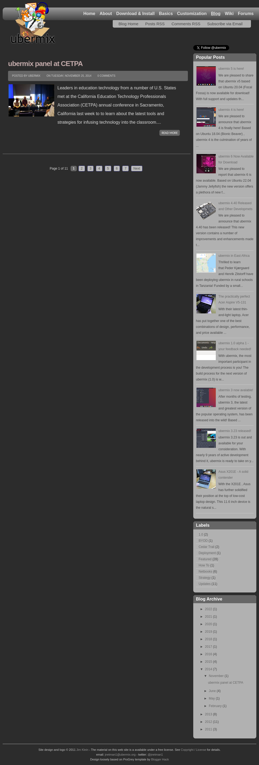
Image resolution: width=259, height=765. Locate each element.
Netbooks (205, 571)
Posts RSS (155, 23)
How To (204, 565)
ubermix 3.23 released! (234, 431)
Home (89, 13)
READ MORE (170, 133)
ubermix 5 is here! (231, 69)
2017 (209, 647)
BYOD (203, 541)
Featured (205, 559)
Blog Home (128, 23)
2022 (209, 609)
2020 (209, 624)
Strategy (205, 578)
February (215, 706)
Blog (216, 13)
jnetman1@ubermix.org (120, 754)
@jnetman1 (155, 754)
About (106, 13)
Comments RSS (186, 23)
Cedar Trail (206, 547)
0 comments (106, 75)
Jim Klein (82, 749)
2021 (209, 616)
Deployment (207, 553)
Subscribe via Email (225, 23)
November (217, 676)
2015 (209, 662)
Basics (166, 13)
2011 (209, 729)
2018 (209, 639)
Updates (205, 584)
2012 (209, 722)
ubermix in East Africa (234, 256)
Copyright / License (193, 749)
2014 (209, 669)
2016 (209, 654)
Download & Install (135, 13)
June (213, 691)
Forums (246, 13)
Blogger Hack (160, 759)
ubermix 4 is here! (231, 110)
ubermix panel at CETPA (45, 64)
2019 (209, 632)
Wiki (229, 13)
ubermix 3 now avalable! (235, 390)
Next (136, 168)
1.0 (201, 534)
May (212, 698)
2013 (209, 714)
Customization (192, 13)
